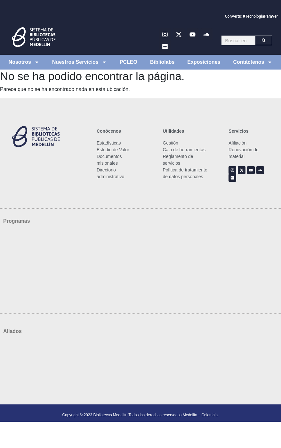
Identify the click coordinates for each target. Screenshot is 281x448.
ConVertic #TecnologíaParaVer (251, 16)
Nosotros (24, 62)
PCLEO (128, 62)
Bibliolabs (162, 62)
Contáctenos (253, 62)
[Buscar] (263, 40)
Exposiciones (203, 62)
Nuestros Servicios (79, 62)
